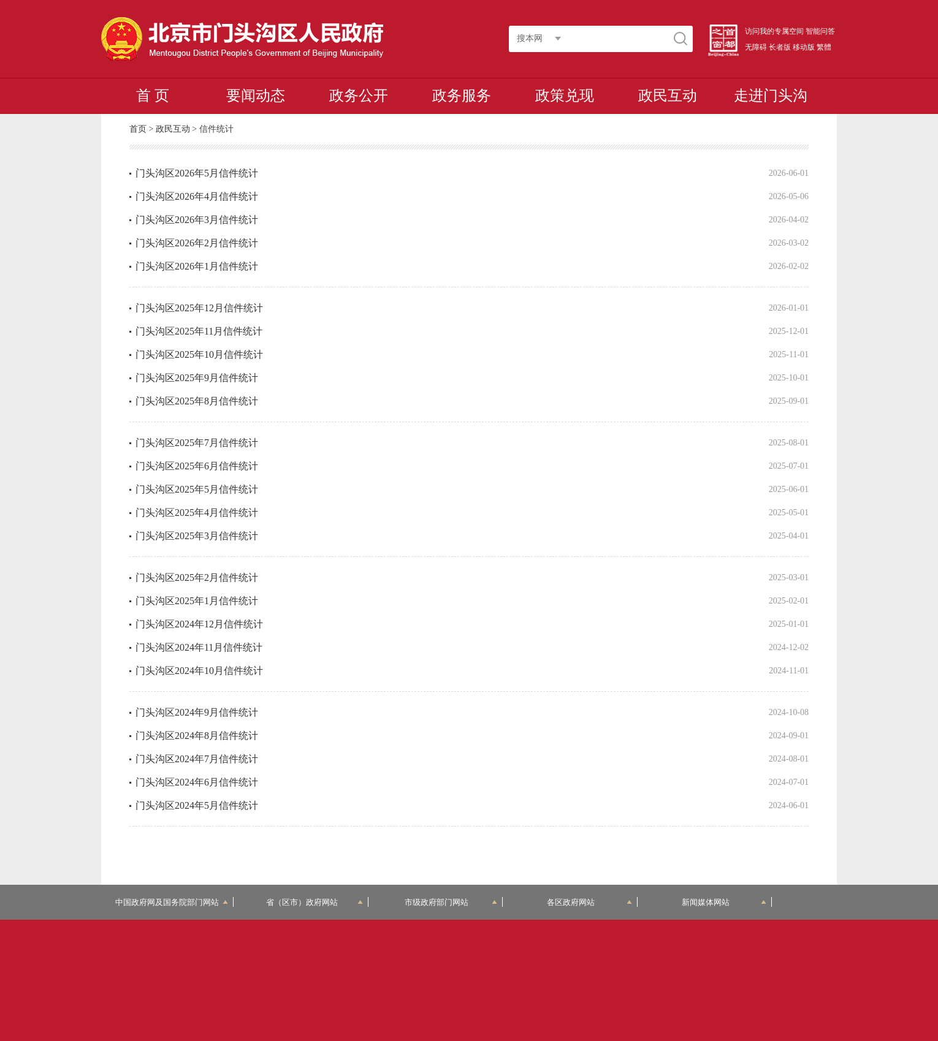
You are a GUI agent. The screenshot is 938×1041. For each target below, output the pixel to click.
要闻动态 (255, 96)
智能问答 (820, 31)
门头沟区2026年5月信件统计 (196, 173)
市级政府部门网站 (451, 902)
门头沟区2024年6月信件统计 (196, 782)
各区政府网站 (589, 902)
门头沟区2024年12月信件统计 (199, 624)
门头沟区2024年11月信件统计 (198, 647)
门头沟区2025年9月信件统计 (196, 378)
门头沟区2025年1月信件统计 (196, 601)
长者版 (780, 47)
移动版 (804, 47)
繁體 (824, 47)
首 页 (152, 96)
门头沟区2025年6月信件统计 (196, 466)
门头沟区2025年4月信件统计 (196, 512)
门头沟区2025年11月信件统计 (198, 331)
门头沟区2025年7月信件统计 (196, 442)
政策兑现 (564, 96)
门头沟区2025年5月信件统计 (196, 489)
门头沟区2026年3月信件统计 (196, 219)
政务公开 (358, 96)
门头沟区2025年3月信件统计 (196, 536)
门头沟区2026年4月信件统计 (196, 196)
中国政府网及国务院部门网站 (171, 902)
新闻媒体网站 (724, 902)
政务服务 (461, 96)
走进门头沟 (770, 96)
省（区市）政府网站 (314, 902)
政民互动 (667, 96)
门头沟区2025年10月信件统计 (199, 354)
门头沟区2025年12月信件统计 (199, 308)
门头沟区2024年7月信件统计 (196, 759)
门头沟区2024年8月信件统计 (196, 735)
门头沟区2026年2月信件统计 (196, 243)
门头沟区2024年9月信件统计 (196, 712)
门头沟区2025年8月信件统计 (196, 401)
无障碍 (756, 47)
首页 (138, 129)
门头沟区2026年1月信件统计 (196, 266)
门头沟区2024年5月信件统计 (196, 805)
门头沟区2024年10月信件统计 (199, 670)
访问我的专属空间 (774, 31)
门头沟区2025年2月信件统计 (196, 577)
